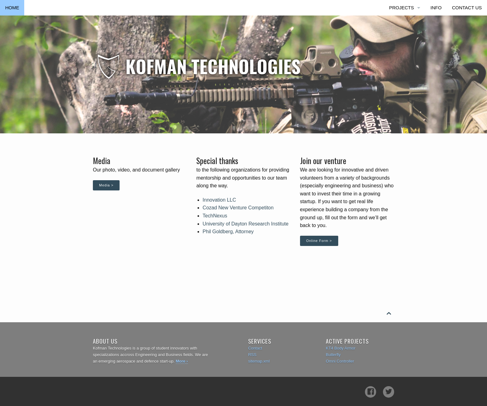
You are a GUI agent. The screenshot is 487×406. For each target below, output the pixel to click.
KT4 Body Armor (340, 348)
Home (12, 7)
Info (436, 7)
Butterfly (333, 354)
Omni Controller (340, 361)
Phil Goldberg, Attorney (228, 231)
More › (182, 361)
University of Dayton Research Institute (246, 223)
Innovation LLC (219, 200)
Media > (106, 185)
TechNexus (215, 215)
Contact (255, 348)
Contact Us (467, 7)
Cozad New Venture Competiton (238, 207)
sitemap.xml (259, 361)
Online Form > (319, 241)
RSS (252, 354)
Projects (401, 7)
